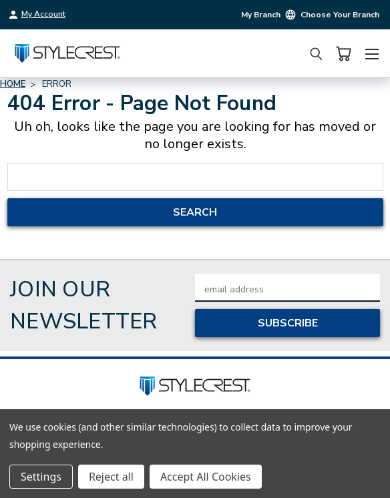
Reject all (111, 476)
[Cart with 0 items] (343, 54)
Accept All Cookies (205, 476)
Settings (41, 476)
